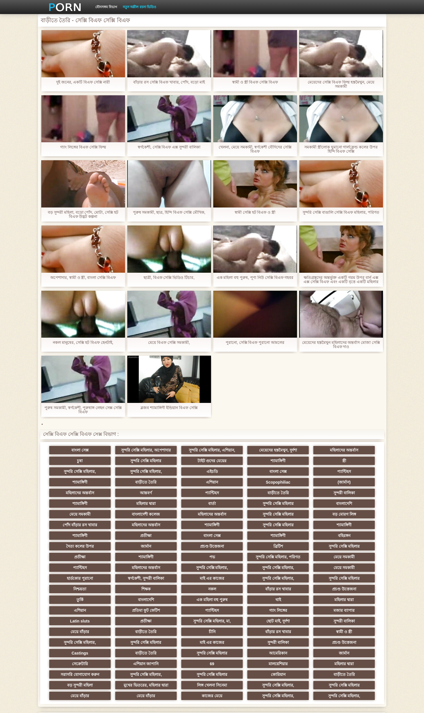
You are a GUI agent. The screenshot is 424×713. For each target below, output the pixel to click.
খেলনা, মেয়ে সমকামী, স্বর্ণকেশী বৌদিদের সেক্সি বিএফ (255, 149)
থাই (129, 578)
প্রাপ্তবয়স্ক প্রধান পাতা (312, 704)
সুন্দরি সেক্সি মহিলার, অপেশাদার (129, 450)
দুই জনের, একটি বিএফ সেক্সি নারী (83, 82)
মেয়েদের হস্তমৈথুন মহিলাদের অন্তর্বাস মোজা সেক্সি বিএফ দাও (341, 344)
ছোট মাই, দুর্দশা (349, 589)
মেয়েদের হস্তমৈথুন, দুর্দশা (240, 450)
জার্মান (294, 525)
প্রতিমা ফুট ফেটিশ (295, 578)
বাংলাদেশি (350, 493)
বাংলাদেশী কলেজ (129, 503)
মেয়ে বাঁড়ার (129, 599)
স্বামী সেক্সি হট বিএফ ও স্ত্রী (255, 212)
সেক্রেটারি (295, 621)
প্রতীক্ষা (349, 514)
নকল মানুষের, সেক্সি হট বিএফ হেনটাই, (83, 342)
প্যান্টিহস (184, 471)
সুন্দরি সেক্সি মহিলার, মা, (294, 589)
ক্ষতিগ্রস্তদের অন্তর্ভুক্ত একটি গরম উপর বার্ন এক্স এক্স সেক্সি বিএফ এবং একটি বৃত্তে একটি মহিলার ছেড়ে (340, 280)
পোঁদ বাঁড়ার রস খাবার (349, 503)
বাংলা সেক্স (74, 450)
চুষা (349, 450)
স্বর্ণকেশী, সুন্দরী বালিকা (129, 557)
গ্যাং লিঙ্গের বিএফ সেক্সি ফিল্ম (83, 147)
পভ (294, 535)
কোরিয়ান (74, 642)
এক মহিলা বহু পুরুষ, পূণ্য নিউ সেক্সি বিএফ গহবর (254, 278)
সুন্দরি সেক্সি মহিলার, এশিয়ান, (184, 450)
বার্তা (239, 493)
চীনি (239, 599)
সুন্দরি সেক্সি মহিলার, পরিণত (349, 535)
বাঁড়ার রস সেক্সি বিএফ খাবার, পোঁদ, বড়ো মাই (169, 82)
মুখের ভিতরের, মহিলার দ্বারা (239, 642)
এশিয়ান (350, 471)
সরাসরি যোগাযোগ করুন (239, 631)
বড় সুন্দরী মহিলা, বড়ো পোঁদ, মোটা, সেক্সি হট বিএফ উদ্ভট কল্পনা (83, 214)
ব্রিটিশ (74, 535)
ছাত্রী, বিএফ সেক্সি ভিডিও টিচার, (169, 278)
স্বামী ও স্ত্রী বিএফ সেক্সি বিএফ (255, 82)
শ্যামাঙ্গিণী (184, 461)
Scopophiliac (74, 482)
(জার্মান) (129, 482)
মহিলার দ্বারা (184, 493)
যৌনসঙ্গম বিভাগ (106, 7)
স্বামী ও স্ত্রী (350, 599)
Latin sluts (184, 589)
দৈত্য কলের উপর (239, 525)
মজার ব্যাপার (129, 589)
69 (74, 631)
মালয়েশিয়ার (129, 631)
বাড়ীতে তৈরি (294, 471)
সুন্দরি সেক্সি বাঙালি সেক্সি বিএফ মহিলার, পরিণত (341, 212)
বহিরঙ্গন (184, 525)
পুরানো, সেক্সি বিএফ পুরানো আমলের (255, 342)
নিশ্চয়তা (349, 557)
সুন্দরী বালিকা (74, 493)
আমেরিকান (185, 621)
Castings (349, 610)
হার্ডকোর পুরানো (74, 557)
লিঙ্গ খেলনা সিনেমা (295, 642)
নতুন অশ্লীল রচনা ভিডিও (139, 7)
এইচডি (74, 471)
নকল (129, 567)
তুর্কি (294, 567)
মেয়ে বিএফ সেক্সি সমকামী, (169, 342)
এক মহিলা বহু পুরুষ (74, 578)
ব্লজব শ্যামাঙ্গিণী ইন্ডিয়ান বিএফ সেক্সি (169, 408)
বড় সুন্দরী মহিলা (184, 642)
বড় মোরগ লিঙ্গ (294, 503)
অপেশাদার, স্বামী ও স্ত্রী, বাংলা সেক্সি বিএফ (83, 278)
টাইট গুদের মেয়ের (129, 461)
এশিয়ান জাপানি (349, 621)
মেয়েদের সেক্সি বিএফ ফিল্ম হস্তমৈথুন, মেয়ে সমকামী (341, 84)
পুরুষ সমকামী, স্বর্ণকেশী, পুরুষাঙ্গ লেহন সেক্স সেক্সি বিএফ (83, 410)
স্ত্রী (239, 461)
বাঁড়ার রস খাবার (185, 567)
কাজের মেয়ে (239, 653)
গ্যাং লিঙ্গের (74, 589)
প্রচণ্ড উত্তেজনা (349, 525)
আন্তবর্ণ (239, 482)
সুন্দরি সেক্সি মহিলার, (294, 461)
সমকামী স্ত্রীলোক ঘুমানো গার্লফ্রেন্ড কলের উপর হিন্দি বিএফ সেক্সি (341, 149)
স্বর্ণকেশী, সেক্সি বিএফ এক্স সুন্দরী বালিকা (169, 147)
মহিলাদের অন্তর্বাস (294, 450)
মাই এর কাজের (184, 557)
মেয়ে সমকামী (74, 503)
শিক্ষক (74, 567)
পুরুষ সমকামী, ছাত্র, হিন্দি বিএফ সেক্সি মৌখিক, (169, 212)
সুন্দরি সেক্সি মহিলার (74, 461)
